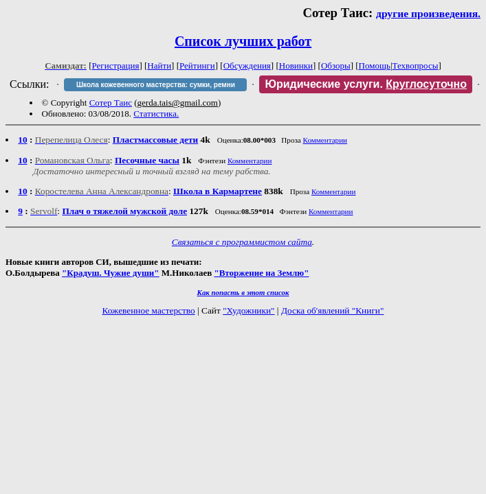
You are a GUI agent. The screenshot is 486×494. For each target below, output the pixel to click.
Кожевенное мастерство (148, 310)
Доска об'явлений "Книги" (332, 310)
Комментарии (325, 140)
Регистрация (116, 65)
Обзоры (336, 65)
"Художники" (248, 310)
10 (22, 139)
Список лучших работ (243, 41)
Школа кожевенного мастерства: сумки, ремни (155, 85)
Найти (159, 65)
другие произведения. (428, 13)
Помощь (374, 65)
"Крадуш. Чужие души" (110, 273)
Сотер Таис (110, 102)
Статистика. (156, 113)
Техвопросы (416, 65)
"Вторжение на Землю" (261, 273)
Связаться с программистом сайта (242, 242)
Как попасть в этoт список (243, 292)
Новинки (296, 65)
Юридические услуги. (366, 84)
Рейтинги (197, 65)
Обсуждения (247, 65)
